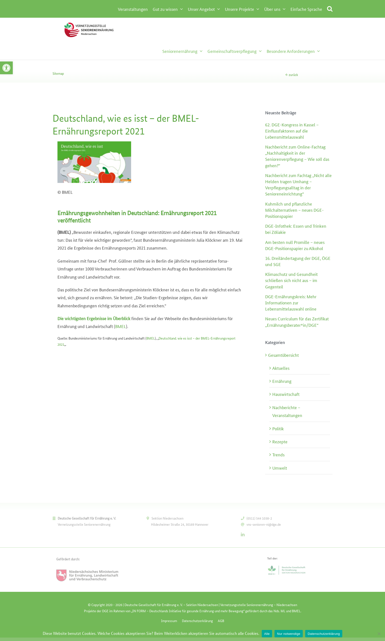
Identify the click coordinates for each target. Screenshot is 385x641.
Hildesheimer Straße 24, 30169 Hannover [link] (179, 525)
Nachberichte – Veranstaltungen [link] (287, 411)
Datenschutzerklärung (324, 634)
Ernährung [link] (281, 381)
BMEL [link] (120, 326)
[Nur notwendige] (378, 633)
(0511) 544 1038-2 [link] (259, 519)
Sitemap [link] (58, 73)
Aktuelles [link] (280, 368)
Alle (267, 634)
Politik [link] (278, 428)
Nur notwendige (288, 634)
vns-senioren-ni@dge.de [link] (264, 525)
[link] (6, 67)
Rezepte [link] (280, 441)
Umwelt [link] (279, 468)
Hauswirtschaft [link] (286, 394)
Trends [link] (278, 454)
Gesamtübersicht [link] (283, 355)
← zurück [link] (291, 74)
